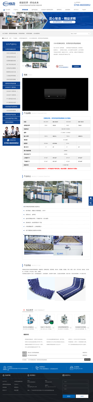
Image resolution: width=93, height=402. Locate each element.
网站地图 (16, 390)
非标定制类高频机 (11, 79)
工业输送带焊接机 (11, 75)
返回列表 (87, 359)
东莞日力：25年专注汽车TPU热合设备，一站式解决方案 (77, 339)
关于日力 (76, 9)
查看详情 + (85, 352)
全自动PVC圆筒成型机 (12, 91)
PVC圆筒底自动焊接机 (12, 102)
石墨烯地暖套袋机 (11, 60)
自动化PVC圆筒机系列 (47, 9)
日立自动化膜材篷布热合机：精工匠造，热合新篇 (56, 339)
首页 (10, 38)
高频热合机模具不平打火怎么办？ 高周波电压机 (34, 344)
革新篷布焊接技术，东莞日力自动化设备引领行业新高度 (34, 339)
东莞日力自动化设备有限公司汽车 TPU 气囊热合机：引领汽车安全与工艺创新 (34, 341)
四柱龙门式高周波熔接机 (33, 352)
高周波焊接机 (22, 33)
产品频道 (15, 38)
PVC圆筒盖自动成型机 (12, 98)
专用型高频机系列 (23, 38)
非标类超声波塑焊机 (11, 106)
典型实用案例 (9, 122)
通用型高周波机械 (13, 33)
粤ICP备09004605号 (50, 387)
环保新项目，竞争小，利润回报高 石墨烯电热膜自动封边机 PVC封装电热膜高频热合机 (77, 341)
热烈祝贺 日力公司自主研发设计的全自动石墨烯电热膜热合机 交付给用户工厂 (56, 341)
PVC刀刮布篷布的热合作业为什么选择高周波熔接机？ (77, 344)
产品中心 (16, 9)
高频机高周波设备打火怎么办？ (54, 344)
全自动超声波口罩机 (11, 118)
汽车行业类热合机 (11, 53)
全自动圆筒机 (37, 33)
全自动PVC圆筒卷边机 (12, 95)
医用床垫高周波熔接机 (42, 359)
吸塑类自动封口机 (11, 72)
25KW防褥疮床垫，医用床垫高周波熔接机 (38, 38)
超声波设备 (35, 9)
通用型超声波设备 (10, 114)
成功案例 (67, 9)
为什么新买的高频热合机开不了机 (32, 347)
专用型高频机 (29, 33)
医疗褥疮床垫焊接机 (32, 355)
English (84, 9)
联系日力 (5, 390)
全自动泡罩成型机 (11, 110)
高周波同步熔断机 (11, 68)
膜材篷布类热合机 (11, 57)
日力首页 (7, 9)
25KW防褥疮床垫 (32, 359)
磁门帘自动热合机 (11, 64)
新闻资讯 (59, 9)
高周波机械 (25, 9)
